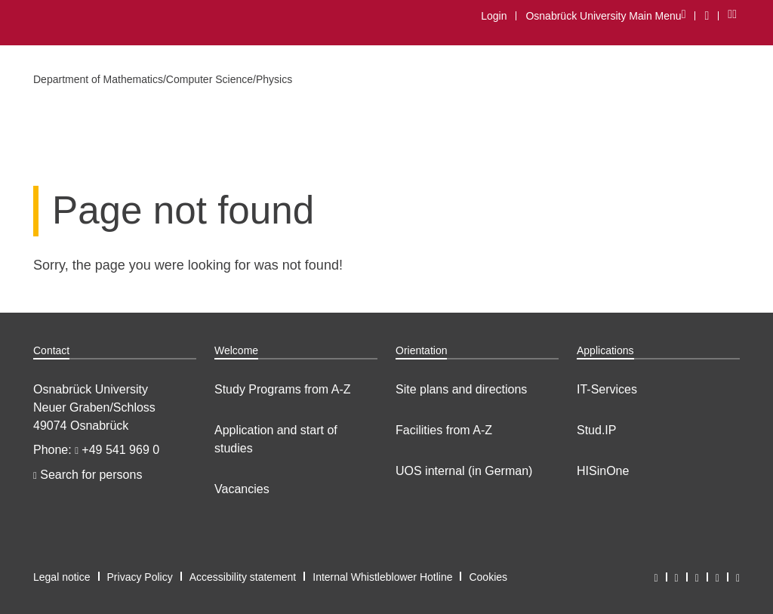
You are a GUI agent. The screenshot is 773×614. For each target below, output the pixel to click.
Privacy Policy (140, 577)
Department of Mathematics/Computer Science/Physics (162, 79)
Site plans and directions (461, 389)
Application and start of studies (275, 439)
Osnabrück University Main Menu (605, 15)
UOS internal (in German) (464, 470)
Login (494, 16)
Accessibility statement (243, 577)
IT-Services (607, 389)
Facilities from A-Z (444, 430)
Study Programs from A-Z (282, 389)
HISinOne (603, 470)
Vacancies (241, 489)
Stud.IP (596, 430)
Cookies (488, 577)
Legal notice (62, 577)
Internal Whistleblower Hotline (382, 577)
